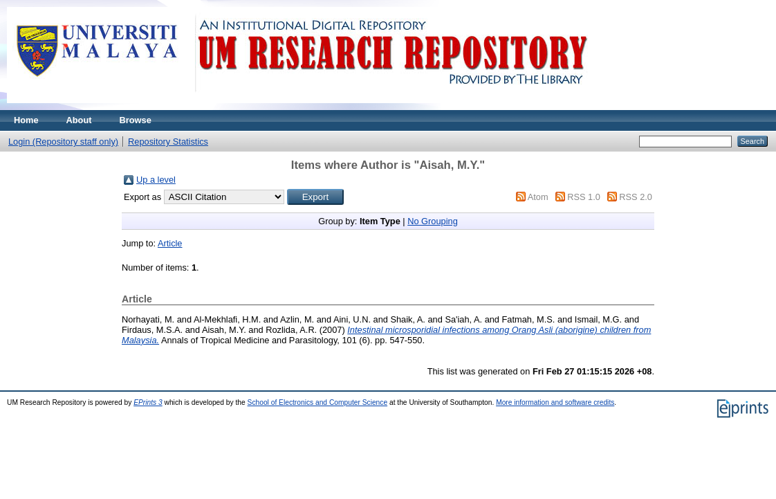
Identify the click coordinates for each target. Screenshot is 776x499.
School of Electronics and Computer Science (318, 402)
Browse (135, 120)
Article (170, 243)
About (79, 120)
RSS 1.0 (583, 197)
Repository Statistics (168, 141)
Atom (538, 197)
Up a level (156, 179)
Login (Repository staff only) (63, 141)
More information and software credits (555, 402)
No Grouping (432, 221)
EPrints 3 (148, 402)
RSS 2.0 (635, 197)
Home (26, 120)
